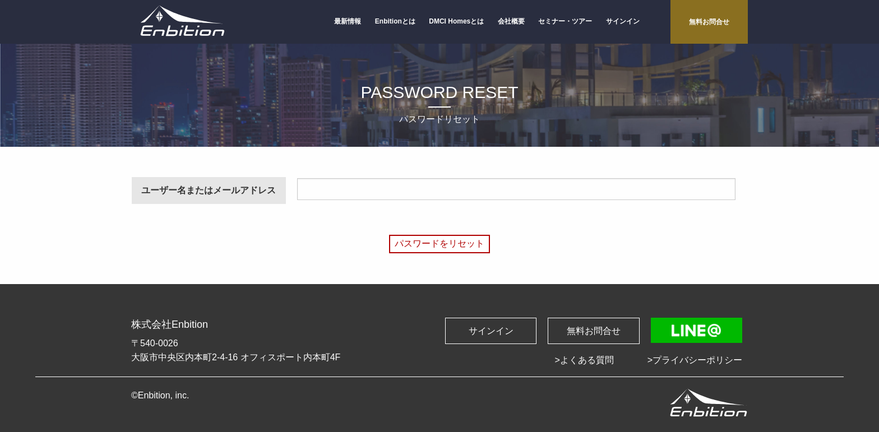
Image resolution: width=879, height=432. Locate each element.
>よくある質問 (583, 360)
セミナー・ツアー (565, 21)
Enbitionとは (395, 21)
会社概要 (511, 21)
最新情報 (347, 21)
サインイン (623, 21)
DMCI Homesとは (456, 21)
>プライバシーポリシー (694, 360)
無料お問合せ (709, 22)
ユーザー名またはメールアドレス (208, 190)
